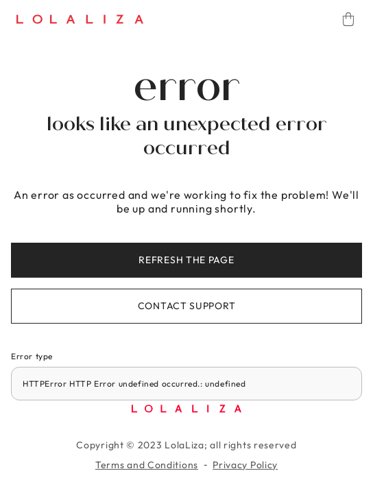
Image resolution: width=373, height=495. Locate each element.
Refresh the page (186, 260)
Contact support (187, 306)
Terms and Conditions (146, 465)
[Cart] (348, 19)
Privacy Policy (245, 465)
